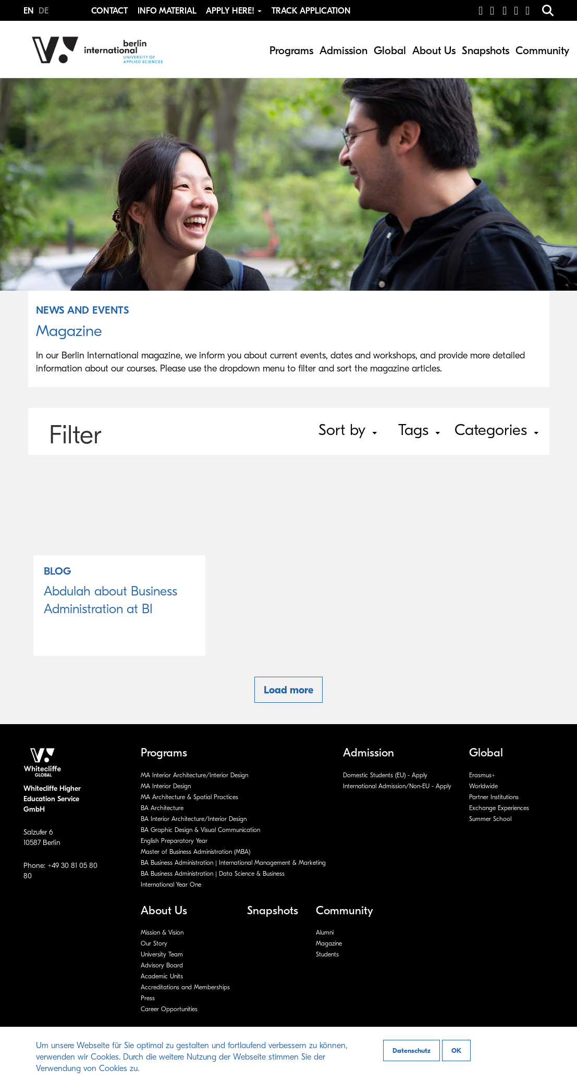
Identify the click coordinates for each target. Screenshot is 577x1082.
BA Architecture (162, 808)
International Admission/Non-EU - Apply (397, 786)
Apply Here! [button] (235, 11)
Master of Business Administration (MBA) (195, 851)
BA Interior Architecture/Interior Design (194, 819)
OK (456, 1050)
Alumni (325, 932)
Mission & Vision (162, 932)
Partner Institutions (494, 797)
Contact (109, 11)
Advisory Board (162, 965)
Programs (291, 50)
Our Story (154, 943)
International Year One (171, 884)
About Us (434, 50)
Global (390, 50)
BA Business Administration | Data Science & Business (213, 873)
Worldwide (483, 786)
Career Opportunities (169, 1009)
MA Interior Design (166, 786)
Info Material (167, 11)
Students (327, 954)
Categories (496, 430)
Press (148, 998)
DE (43, 11)
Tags (419, 430)
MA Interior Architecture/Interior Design (194, 775)
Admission (343, 50)
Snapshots (485, 50)
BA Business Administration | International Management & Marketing (233, 862)
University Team (162, 954)
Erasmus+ (482, 775)
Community (542, 50)
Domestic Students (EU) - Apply (385, 775)
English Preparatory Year (174, 840)
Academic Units (162, 976)
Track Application (311, 11)
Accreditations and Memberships (185, 987)
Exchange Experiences (499, 808)
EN (29, 11)
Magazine (329, 943)
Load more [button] (288, 690)
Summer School (490, 819)
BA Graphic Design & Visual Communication (200, 830)
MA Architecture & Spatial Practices (189, 797)
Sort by (347, 430)
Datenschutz (411, 1050)
